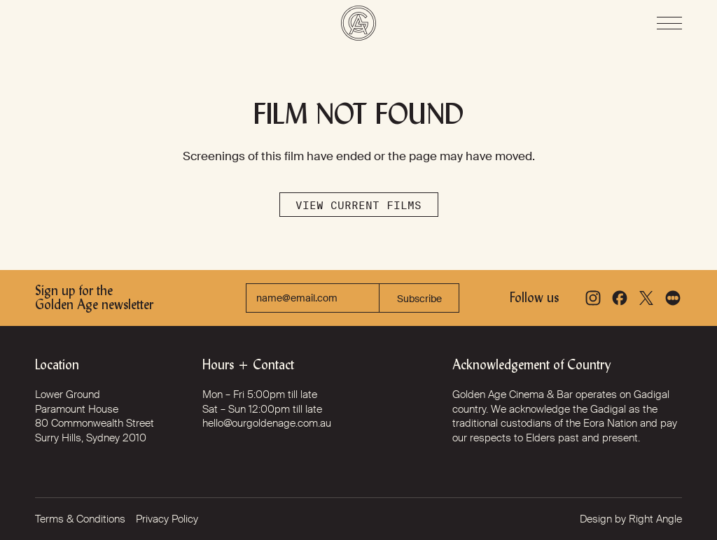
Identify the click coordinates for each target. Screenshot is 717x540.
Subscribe (419, 298)
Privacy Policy (167, 519)
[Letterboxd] (672, 298)
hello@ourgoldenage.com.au (266, 423)
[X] (646, 298)
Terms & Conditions (80, 519)
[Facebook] (619, 298)
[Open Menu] (669, 23)
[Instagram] (593, 298)
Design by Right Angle (631, 519)
